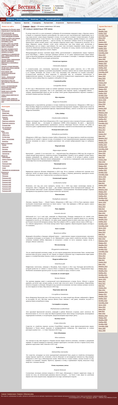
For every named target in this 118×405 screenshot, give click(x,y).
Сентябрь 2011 (103, 277)
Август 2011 (102, 279)
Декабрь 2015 (103, 168)
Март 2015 (102, 187)
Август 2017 (102, 125)
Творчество (5, 153)
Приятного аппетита (74, 23)
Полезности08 (6, 191)
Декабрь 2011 (103, 271)
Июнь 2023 (102, 55)
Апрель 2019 (103, 83)
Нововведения (6, 151)
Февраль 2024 (103, 44)
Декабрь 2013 (103, 219)
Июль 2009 (102, 328)
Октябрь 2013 (103, 224)
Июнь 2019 (102, 78)
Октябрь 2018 (103, 95)
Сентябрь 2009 (103, 326)
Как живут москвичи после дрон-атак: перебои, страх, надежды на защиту (9, 50)
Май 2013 (102, 234)
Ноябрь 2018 (103, 93)
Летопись (5, 149)
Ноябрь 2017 (103, 119)
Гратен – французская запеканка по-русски (8, 77)
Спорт (4, 168)
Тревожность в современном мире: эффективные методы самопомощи (10, 55)
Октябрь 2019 (103, 70)
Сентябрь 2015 (103, 174)
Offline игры (5, 135)
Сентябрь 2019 (103, 72)
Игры (42, 19)
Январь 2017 (103, 140)
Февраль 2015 (103, 189)
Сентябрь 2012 (103, 251)
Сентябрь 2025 (103, 36)
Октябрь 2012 (103, 249)
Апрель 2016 (103, 159)
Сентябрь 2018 (103, 98)
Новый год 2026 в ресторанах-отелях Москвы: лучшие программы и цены (10, 40)
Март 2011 (102, 290)
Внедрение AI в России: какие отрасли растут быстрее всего (10, 30)
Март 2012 (102, 264)
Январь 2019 (103, 89)
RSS (56, 10)
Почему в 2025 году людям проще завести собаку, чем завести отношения (9, 45)
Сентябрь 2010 (103, 303)
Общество (10, 19)
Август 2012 (102, 254)
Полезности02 (6, 178)
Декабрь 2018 (103, 91)
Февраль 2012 (103, 266)
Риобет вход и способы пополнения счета (8, 92)
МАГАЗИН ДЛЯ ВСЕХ (53, 19)
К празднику (37, 23)
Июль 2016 (102, 153)
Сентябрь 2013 (103, 226)
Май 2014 (102, 209)
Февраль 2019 (103, 87)
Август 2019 (102, 74)
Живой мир (34, 19)
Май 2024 (102, 40)
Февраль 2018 (103, 112)
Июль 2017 (102, 127)
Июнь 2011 (102, 283)
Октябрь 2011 (103, 275)
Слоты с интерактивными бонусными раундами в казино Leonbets (9, 87)
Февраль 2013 (103, 241)
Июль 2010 (102, 307)
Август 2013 (102, 228)
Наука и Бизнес (7, 159)
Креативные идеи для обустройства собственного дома (10, 82)
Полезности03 (6, 180)
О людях (5, 161)
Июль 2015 (102, 179)
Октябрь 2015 (103, 172)
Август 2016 (102, 151)
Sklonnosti (5, 147)
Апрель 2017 (103, 134)
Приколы (18, 23)
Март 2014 (102, 213)
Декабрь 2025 (103, 31)
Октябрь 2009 (103, 324)
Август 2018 (102, 100)
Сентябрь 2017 (103, 123)
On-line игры (6, 137)
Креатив (26, 23)
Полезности (5, 172)
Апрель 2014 (103, 211)
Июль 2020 (102, 59)
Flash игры (5, 133)
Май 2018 (102, 106)
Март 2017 (102, 136)
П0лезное (5, 176)
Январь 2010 (103, 318)
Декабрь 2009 (103, 320)
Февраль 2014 (103, 215)
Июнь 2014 (102, 207)
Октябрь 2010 (103, 301)
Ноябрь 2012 (103, 247)
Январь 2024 (103, 46)
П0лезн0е (5, 174)
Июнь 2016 (102, 155)
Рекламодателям (48, 12)
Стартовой (47, 8)
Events (4, 145)
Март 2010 (102, 313)
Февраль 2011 (103, 292)
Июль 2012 (102, 256)
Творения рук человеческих (10, 170)
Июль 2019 (102, 76)
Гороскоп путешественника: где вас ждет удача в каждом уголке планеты (10, 68)
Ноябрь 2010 (103, 298)
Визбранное (59, 8)
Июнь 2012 (102, 258)
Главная (46, 6)
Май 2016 (102, 157)
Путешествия (48, 23)
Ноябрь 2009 (103, 322)
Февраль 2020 (103, 61)
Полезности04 (6, 182)
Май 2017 (102, 132)
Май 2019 (102, 80)
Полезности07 (6, 189)
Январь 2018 (103, 115)
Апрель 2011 (103, 288)
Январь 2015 (103, 192)
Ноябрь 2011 (103, 273)
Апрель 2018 (103, 108)
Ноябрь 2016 (103, 145)
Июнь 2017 (102, 130)
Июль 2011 (102, 281)
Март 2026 (102, 29)
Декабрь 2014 (103, 194)
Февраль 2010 (103, 315)
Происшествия (6, 164)
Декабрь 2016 (103, 142)
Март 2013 (102, 239)
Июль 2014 (102, 204)
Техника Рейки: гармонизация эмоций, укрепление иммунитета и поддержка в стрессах (10, 62)
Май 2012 (102, 260)
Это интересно (6, 23)
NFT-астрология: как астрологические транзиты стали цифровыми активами (10, 34)
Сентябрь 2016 (103, 149)
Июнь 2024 (102, 38)
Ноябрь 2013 (103, 221)
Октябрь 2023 (103, 51)
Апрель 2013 (103, 236)
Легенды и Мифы (22, 19)
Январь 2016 (103, 166)
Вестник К (89, 397)
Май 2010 (102, 311)
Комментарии (59, 6)
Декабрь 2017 (103, 117)
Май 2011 (102, 286)
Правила (20, 394)
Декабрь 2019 (103, 65)
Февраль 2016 (103, 164)
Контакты (47, 10)
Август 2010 (102, 305)
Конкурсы (5, 141)
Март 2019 (102, 85)
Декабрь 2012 (103, 245)
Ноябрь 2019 (103, 68)
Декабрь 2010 (103, 296)
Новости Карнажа (6, 143)
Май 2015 (102, 183)
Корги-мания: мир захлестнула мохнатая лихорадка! (8, 73)
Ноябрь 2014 (103, 196)
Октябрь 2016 (103, 147)
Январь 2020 (103, 63)
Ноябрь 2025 (103, 33)
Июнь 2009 (102, 330)
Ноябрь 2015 (103, 170)
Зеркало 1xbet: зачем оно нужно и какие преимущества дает (10, 100)
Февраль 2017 (103, 138)
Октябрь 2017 (103, 121)
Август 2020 (102, 57)
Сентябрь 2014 (103, 200)
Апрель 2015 (103, 185)
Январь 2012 (103, 268)
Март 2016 (102, 162)
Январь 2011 (103, 294)
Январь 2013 (103, 243)
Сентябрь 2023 (103, 53)
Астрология (60, 23)
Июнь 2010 (102, 309)
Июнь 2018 (102, 104)
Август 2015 (102, 177)
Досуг (3, 19)
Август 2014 (102, 202)
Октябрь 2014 (103, 198)
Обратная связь (29, 394)
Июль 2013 (102, 230)
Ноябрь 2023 (103, 48)
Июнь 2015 (102, 181)
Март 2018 (102, 110)
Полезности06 (6, 186)
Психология (5, 166)
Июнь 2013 (102, 232)
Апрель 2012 (103, 262)
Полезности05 (6, 184)
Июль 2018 (102, 102)
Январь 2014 (103, 217)
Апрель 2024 (103, 42)
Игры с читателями (8, 139)
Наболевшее (6, 157)
